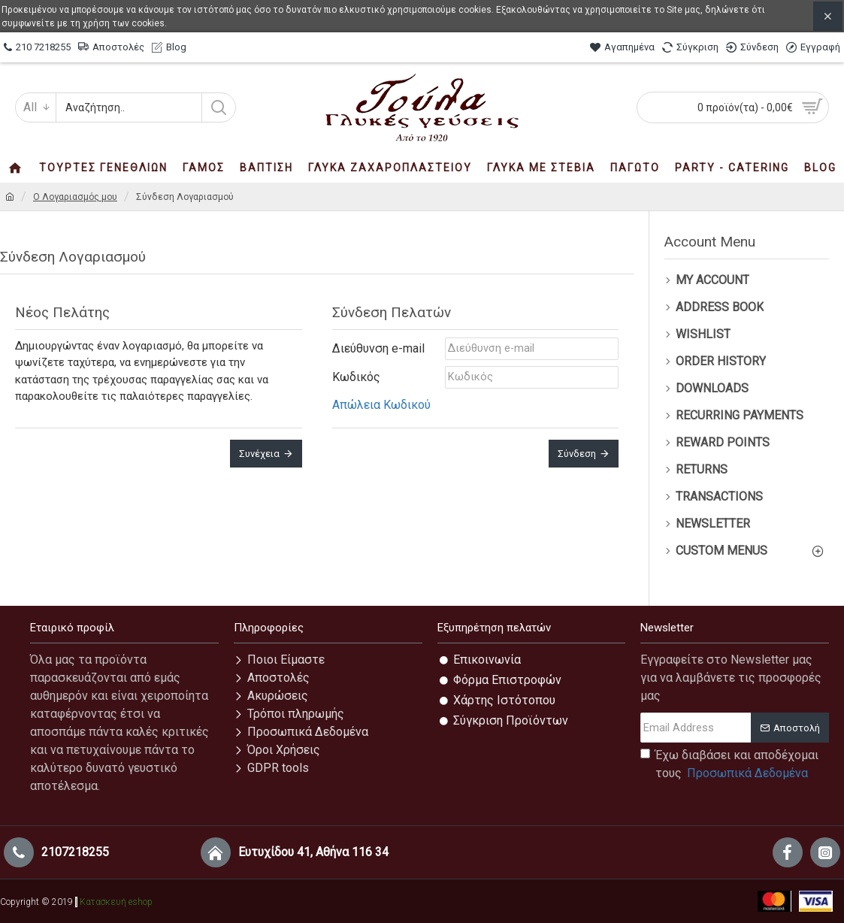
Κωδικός (356, 377)
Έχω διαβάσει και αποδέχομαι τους (729, 765)
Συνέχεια (259, 453)
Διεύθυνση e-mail (378, 348)
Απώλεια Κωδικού (381, 405)
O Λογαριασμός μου (75, 197)
